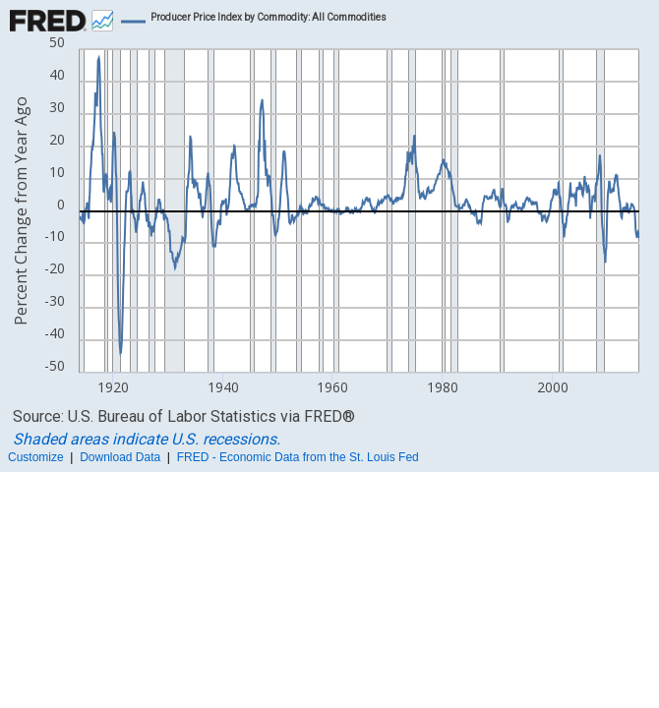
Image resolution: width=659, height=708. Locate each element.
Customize (36, 457)
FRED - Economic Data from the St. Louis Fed (298, 457)
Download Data (120, 457)
